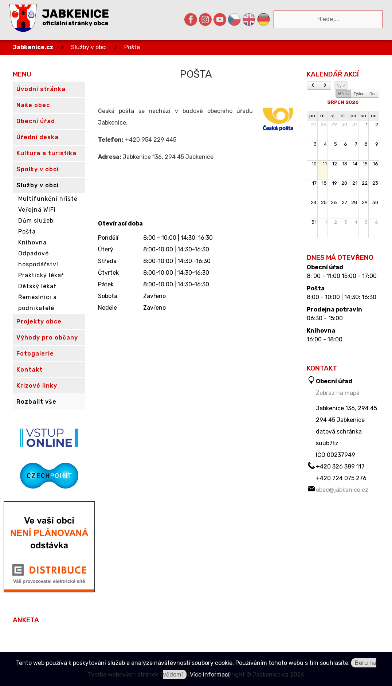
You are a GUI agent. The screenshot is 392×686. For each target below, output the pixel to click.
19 (334, 183)
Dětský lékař (37, 286)
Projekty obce (39, 321)
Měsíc (343, 93)
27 (314, 124)
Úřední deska (37, 137)
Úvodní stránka (41, 89)
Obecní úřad (325, 267)
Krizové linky (36, 385)
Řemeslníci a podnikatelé (37, 302)
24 (314, 202)
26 (334, 202)
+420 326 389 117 (340, 466)
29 (334, 124)
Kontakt (29, 369)
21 (354, 183)
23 (375, 183)
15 (365, 163)
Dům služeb (36, 220)
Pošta (132, 47)
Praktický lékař (41, 275)
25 (324, 202)
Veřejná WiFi (37, 209)
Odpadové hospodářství (38, 259)
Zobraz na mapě (338, 392)
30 (344, 124)
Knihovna (32, 242)
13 (344, 163)
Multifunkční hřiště (48, 198)
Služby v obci (89, 47)
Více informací (210, 674)
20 (344, 183)
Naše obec (33, 105)
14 (354, 163)
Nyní (341, 85)
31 (354, 124)
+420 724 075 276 (341, 478)
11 (324, 163)
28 (324, 124)
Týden (359, 93)
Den (373, 93)
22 (365, 183)
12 (334, 163)
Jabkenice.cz (33, 47)
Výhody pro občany (47, 337)
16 (375, 163)
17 (314, 183)
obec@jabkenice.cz (342, 489)
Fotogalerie (35, 353)
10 (314, 163)
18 (324, 183)
